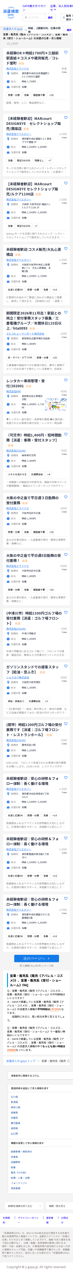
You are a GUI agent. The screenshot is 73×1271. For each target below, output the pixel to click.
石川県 (14, 1096)
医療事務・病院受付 (21, 1151)
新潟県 (14, 1102)
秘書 (13, 1167)
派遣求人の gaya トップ (17, 29)
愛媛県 (14, 1112)
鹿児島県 (15, 1123)
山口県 (14, 1133)
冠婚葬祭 (15, 1162)
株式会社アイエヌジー (18, 134)
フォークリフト (19, 1183)
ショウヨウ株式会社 (17, 677)
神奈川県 (15, 1107)
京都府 (14, 1117)
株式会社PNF (13, 391)
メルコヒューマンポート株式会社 (25, 333)
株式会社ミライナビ (17, 68)
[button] (36, 958)
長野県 (14, 1128)
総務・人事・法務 (20, 1177)
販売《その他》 (19, 1172)
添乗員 (14, 1156)
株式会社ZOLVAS (16, 450)
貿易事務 (15, 1188)
